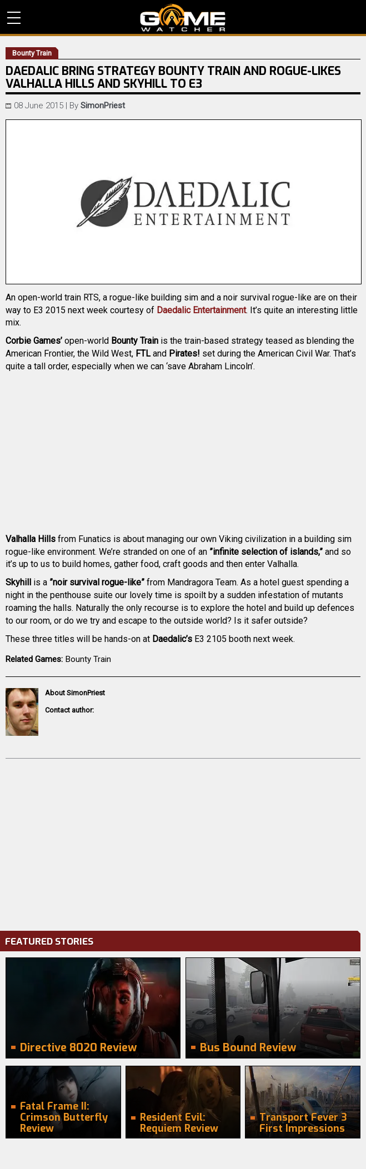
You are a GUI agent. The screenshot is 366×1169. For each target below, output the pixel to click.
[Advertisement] (183, 842)
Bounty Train (88, 659)
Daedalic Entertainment (201, 310)
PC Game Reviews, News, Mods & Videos (183, 18)
